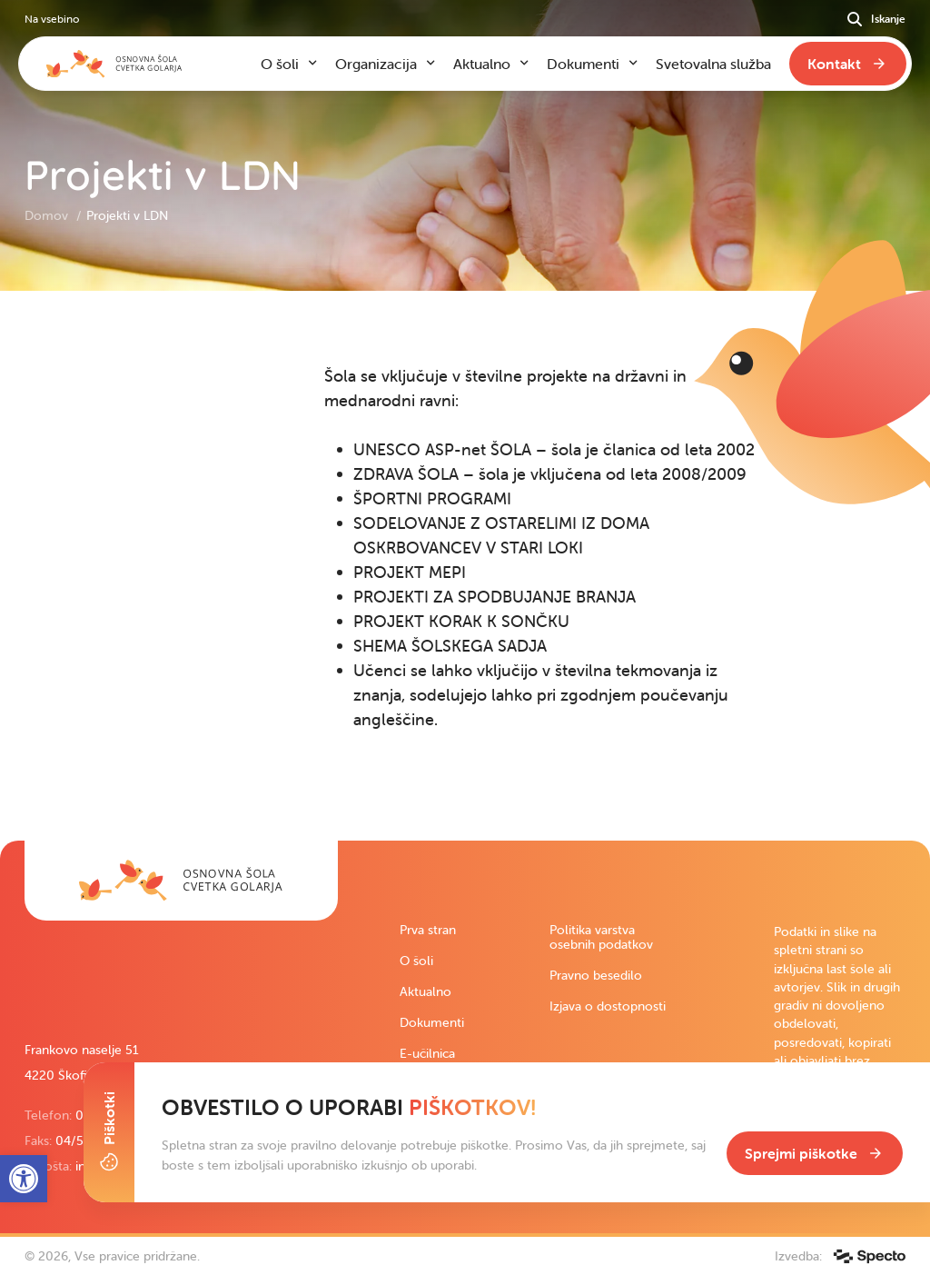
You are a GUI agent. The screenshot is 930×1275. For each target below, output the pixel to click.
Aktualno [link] (425, 991)
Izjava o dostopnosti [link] (607, 1006)
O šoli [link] (416, 960)
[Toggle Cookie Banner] (109, 1132)
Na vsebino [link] (52, 18)
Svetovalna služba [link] (713, 64)
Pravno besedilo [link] (595, 975)
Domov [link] (48, 215)
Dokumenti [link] (432, 1022)
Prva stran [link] (428, 929)
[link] (181, 881)
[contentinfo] (465, 566)
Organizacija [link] (376, 64)
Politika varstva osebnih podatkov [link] (601, 936)
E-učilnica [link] (427, 1053)
